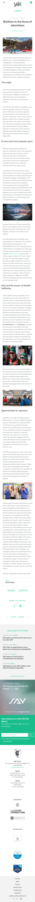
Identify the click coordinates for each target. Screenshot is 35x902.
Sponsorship (23, 590)
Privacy (17, 884)
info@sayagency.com (17, 767)
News (17, 881)
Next (23, 617)
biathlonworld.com (14, 253)
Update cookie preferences (17, 896)
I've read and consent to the (15, 740)
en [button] (31, 2)
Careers (17, 878)
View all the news (17, 676)
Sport (22, 18)
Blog (15, 18)
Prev (11, 617)
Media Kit (18, 893)
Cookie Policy (17, 887)
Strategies (11, 590)
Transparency (17, 890)
